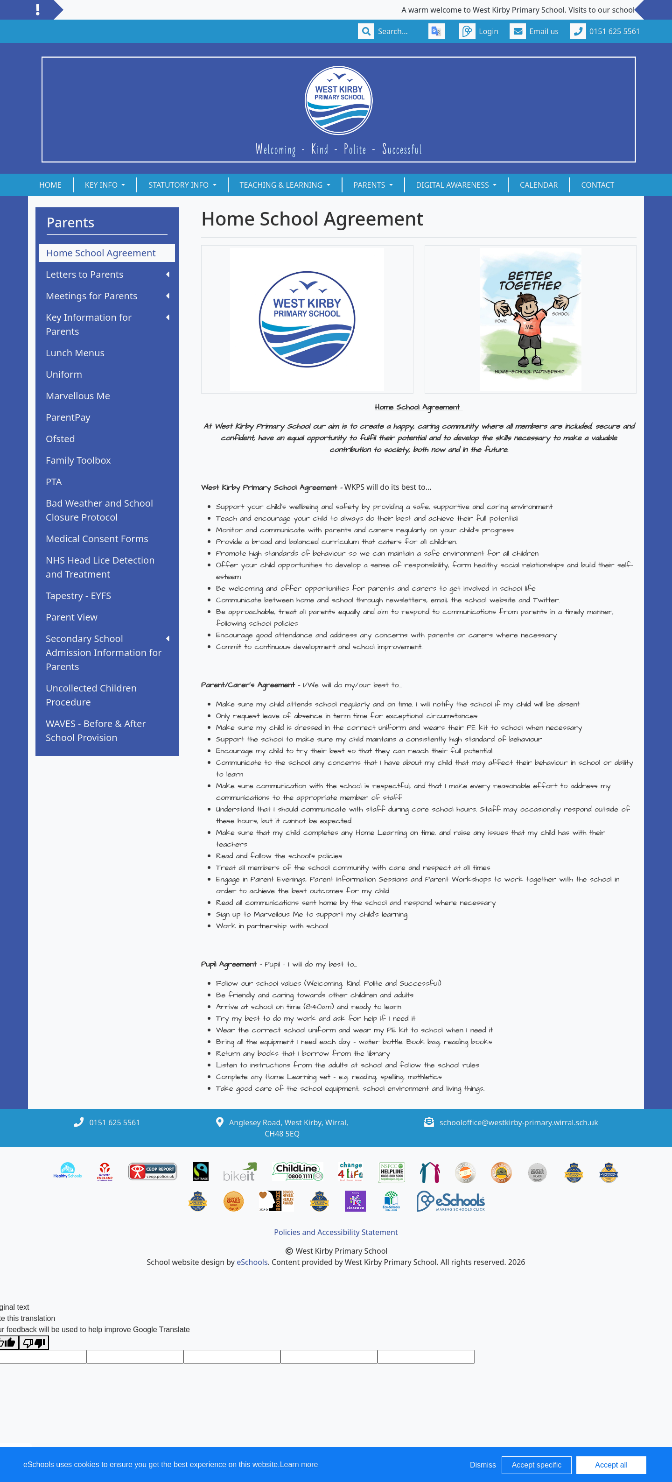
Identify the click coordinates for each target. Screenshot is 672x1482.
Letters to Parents (107, 274)
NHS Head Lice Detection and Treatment (100, 567)
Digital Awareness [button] (453, 185)
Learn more (299, 1464)
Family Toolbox (78, 460)
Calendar (539, 185)
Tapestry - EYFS (78, 595)
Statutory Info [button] (179, 185)
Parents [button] (370, 185)
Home (50, 185)
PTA (54, 481)
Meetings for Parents (107, 295)
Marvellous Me (78, 395)
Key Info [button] (102, 185)
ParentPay (68, 417)
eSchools (252, 1262)
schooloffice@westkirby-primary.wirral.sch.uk (519, 1122)
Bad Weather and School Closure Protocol (99, 510)
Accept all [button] (611, 1465)
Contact (597, 185)
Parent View (72, 617)
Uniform (64, 374)
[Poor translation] (34, 1342)
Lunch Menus (75, 352)
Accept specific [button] (537, 1465)
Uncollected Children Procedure (91, 695)
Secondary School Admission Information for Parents (107, 652)
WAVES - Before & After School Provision (96, 730)
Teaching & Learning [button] (282, 185)
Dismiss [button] (483, 1465)
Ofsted (60, 438)
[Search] (397, 31)
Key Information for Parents (107, 324)
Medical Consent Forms (97, 538)
